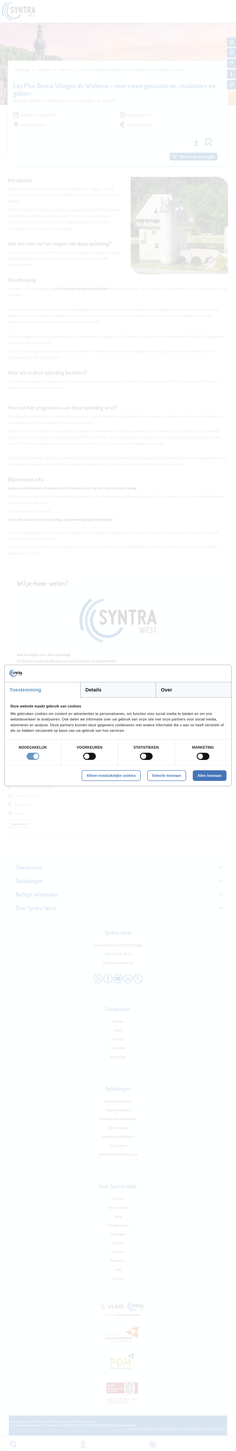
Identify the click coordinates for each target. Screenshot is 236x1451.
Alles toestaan (210, 775)
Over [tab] (166, 690)
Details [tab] (93, 690)
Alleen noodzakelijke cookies (111, 775)
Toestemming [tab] (25, 690)
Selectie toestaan (166, 775)
